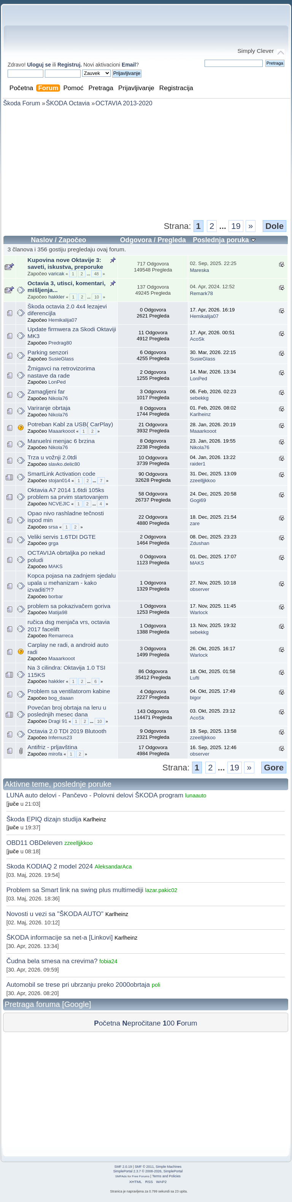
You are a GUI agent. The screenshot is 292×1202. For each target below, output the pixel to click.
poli (156, 985)
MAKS (55, 566)
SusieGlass (61, 359)
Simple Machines (168, 1167)
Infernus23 (60, 737)
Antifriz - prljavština (52, 747)
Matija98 (57, 612)
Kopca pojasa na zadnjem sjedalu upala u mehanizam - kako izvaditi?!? (71, 582)
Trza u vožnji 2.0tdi (52, 457)
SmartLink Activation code (61, 473)
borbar (55, 596)
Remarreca (60, 635)
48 (96, 274)
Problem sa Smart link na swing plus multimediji (74, 890)
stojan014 (59, 480)
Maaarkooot (61, 431)
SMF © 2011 (144, 1167)
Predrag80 (60, 343)
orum (186, 1023)
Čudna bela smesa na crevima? (53, 961)
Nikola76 (58, 398)
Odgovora (136, 240)
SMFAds (121, 1176)
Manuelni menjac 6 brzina (61, 441)
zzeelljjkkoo (202, 480)
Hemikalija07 (62, 320)
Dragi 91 (57, 721)
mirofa (55, 754)
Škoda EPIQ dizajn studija (43, 819)
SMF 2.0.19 (123, 1167)
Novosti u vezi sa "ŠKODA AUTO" (55, 914)
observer (199, 589)
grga (53, 543)
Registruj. (70, 65)
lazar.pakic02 (161, 890)
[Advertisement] (145, 163)
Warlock (199, 612)
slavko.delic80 (64, 464)
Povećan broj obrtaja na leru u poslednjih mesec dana (66, 711)
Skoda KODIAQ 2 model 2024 (49, 866)
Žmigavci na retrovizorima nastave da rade (61, 372)
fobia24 (108, 961)
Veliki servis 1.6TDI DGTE (61, 537)
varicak (56, 273)
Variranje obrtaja (48, 408)
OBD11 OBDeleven (34, 842)
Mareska (199, 270)
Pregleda (171, 240)
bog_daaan (60, 698)
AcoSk (197, 339)
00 (169, 1023)
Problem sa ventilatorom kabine (68, 691)
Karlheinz (200, 414)
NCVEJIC (59, 504)
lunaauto (195, 795)
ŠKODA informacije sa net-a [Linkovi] (59, 937)
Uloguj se (39, 65)
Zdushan (199, 543)
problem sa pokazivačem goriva (68, 606)
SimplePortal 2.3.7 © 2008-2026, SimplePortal (148, 1171)
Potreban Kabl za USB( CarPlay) (70, 424)
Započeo (72, 240)
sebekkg (199, 398)
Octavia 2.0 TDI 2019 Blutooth (66, 731)
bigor (195, 697)
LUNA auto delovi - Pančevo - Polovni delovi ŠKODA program (95, 795)
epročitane (141, 1023)
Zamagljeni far (46, 391)
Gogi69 (198, 500)
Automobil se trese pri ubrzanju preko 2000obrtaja (78, 984)
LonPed (56, 382)
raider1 (197, 464)
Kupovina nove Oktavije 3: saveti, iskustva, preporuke (65, 263)
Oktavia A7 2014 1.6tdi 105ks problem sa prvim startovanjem (67, 493)
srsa (53, 527)
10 (96, 297)
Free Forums (140, 1176)
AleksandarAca (113, 867)
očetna (107, 1023)
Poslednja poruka (224, 240)
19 (236, 226)
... (224, 226)
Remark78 (201, 293)
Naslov (42, 240)
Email (129, 65)
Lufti (194, 678)
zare (195, 523)
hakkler (56, 297)
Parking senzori (47, 352)
